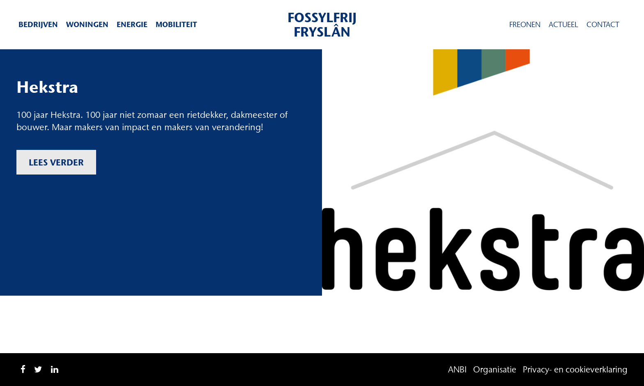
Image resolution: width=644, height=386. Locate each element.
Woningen (87, 24)
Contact (602, 24)
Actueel (563, 24)
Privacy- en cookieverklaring (575, 369)
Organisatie (494, 369)
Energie (132, 24)
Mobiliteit (176, 24)
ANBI (457, 369)
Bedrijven (38, 24)
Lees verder (56, 162)
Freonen (524, 24)
